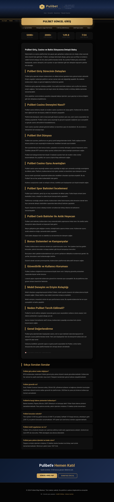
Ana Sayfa (4, 20)
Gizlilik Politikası (60, 494)
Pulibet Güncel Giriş (57, 21)
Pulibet (11, 20)
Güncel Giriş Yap (47, 475)
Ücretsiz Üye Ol (67, 476)
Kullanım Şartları (69, 494)
